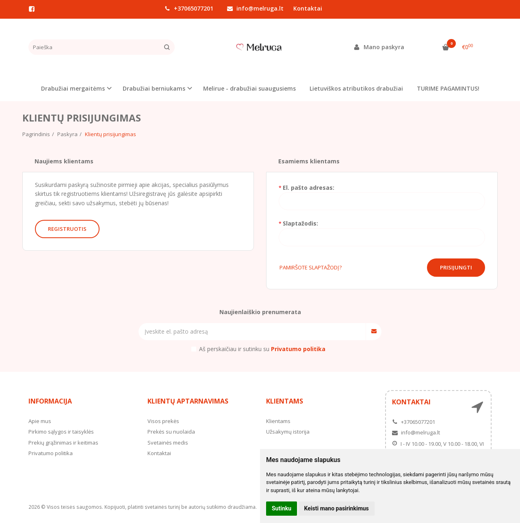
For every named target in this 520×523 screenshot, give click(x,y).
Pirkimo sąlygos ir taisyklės (61, 431)
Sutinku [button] (281, 508)
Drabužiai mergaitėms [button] (73, 88)
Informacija (50, 401)
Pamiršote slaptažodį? (311, 267)
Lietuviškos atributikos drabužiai (356, 88)
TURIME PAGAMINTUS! (448, 88)
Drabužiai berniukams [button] (154, 88)
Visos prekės (163, 421)
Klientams (284, 401)
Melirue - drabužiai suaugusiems (249, 88)
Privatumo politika (50, 453)
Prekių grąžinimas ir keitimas (63, 442)
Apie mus (39, 421)
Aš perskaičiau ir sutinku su (262, 349)
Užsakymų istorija (288, 431)
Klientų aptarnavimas (187, 401)
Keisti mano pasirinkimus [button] (336, 508)
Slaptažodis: (300, 223)
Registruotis (67, 228)
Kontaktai (307, 8)
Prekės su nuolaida (171, 431)
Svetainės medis (167, 442)
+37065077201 (189, 8)
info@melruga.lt (255, 8)
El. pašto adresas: (308, 187)
